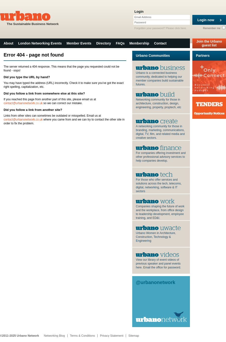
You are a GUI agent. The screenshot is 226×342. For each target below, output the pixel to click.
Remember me (214, 28)
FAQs (120, 43)
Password (140, 22)
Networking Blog (54, 335)
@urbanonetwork (155, 282)
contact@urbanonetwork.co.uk (23, 103)
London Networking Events (40, 43)
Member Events (79, 43)
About (8, 43)
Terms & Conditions (82, 335)
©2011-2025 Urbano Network (19, 335)
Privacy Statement (111, 335)
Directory (103, 43)
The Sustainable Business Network (33, 18)
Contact (160, 43)
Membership (139, 43)
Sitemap (133, 335)
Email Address (142, 17)
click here (180, 28)
